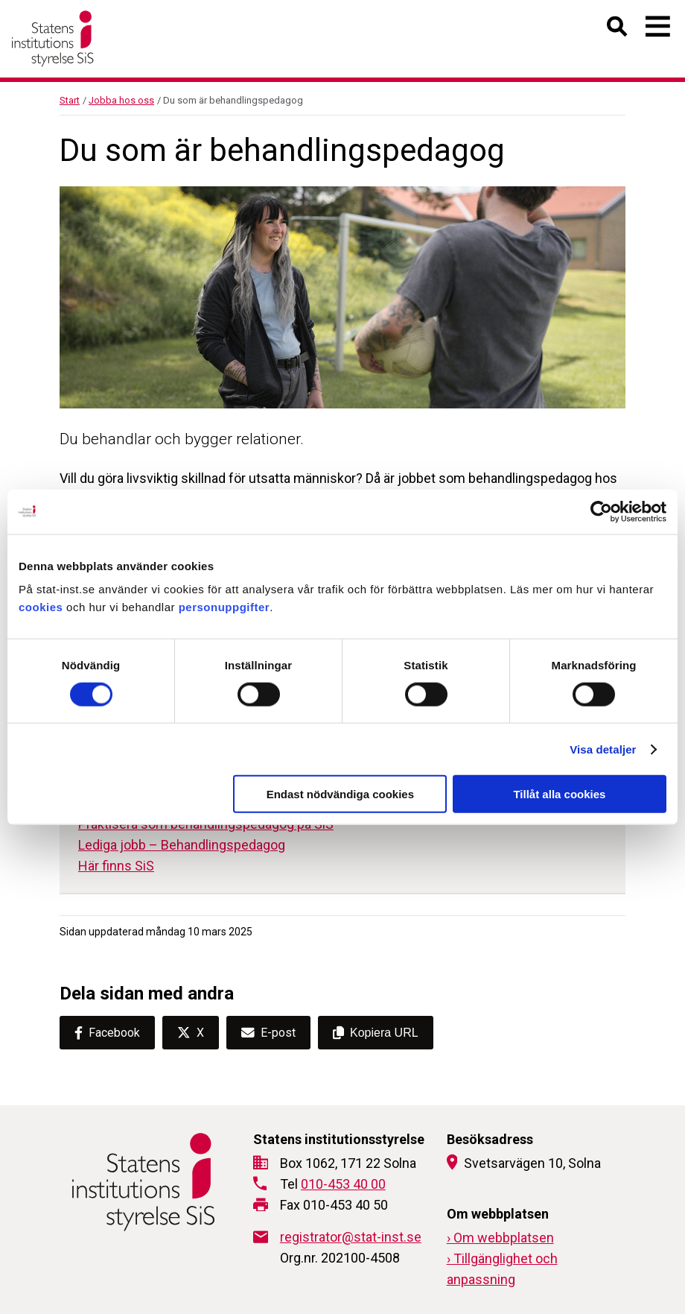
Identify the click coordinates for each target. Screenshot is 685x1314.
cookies (41, 607)
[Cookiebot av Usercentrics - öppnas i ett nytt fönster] (601, 511)
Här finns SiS (116, 866)
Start (70, 100)
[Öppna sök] (617, 29)
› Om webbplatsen (500, 1237)
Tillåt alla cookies (559, 794)
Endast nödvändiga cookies (340, 794)
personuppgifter (224, 607)
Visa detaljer (603, 748)
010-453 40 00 (343, 1184)
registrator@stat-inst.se (350, 1237)
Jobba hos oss (121, 100)
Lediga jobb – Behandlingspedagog (181, 845)
